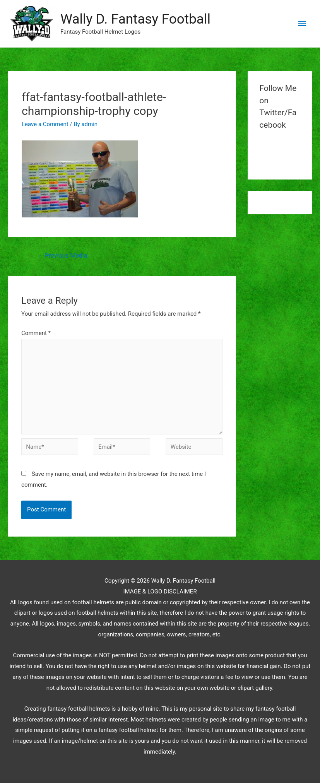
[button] (31, 23)
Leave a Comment (45, 124)
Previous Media (62, 255)
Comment (36, 333)
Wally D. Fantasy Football (135, 19)
